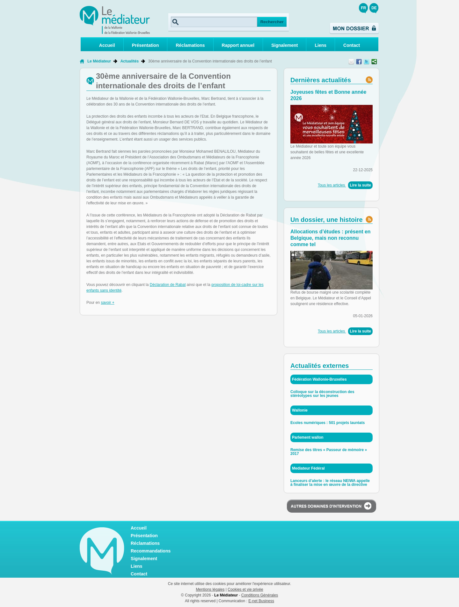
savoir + (107, 302)
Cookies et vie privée (245, 589)
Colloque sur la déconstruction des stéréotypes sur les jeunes (322, 394)
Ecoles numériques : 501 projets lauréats (327, 423)
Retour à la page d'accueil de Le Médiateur (82, 61)
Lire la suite (360, 185)
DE (374, 8)
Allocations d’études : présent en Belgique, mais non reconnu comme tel (330, 238)
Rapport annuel (238, 45)
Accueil (107, 45)
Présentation (145, 45)
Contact (351, 45)
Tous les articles (332, 185)
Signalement (284, 45)
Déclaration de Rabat (168, 284)
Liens (320, 45)
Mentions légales (210, 589)
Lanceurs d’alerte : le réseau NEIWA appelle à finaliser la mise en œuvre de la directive (330, 483)
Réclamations (190, 45)
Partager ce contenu (374, 61)
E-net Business (261, 601)
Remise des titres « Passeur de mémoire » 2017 (328, 452)
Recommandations (151, 550)
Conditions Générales (259, 595)
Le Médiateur (99, 61)
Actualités (129, 61)
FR (363, 8)
